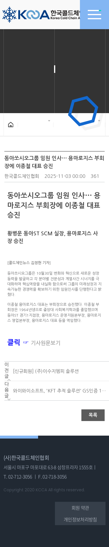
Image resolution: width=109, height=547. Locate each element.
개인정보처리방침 (80, 519)
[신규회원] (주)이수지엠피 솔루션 (46, 371)
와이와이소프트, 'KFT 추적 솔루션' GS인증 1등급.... (59, 390)
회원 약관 (80, 507)
